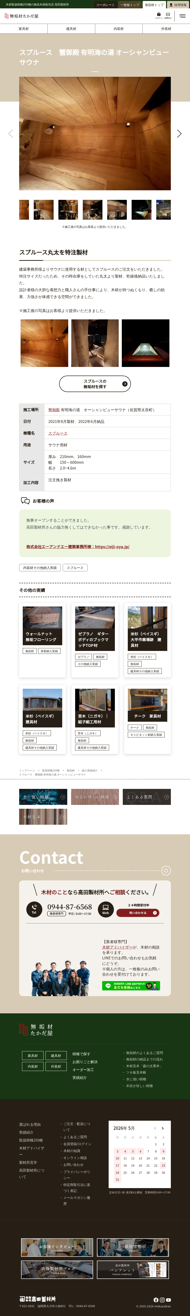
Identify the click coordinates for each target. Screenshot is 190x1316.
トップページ (27, 770)
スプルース (57, 433)
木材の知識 (71, 1150)
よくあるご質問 (75, 1136)
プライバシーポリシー (76, 1174)
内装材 (119, 28)
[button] (182, 16)
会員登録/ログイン (77, 1143)
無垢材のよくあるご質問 (144, 1052)
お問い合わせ (73, 1164)
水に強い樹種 (136, 1078)
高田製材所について (31, 1173)
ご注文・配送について (76, 1126)
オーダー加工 (83, 1069)
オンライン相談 (75, 1157)
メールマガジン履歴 (76, 1200)
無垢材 (71, 770)
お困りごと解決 (85, 1061)
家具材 (24, 28)
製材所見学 (28, 1162)
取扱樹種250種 (51, 770)
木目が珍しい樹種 (139, 1085)
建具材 (71, 28)
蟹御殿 (54, 409)
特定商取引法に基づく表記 (76, 1187)
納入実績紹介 (90, 770)
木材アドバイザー (117, 947)
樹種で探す (81, 1053)
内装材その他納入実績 (40, 567)
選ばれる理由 (30, 1124)
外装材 (166, 28)
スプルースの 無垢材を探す (107, 383)
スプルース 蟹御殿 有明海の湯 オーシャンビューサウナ (52, 774)
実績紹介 (80, 1077)
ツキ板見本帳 (136, 1072)
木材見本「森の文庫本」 (144, 1065)
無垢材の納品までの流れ (144, 1059)
